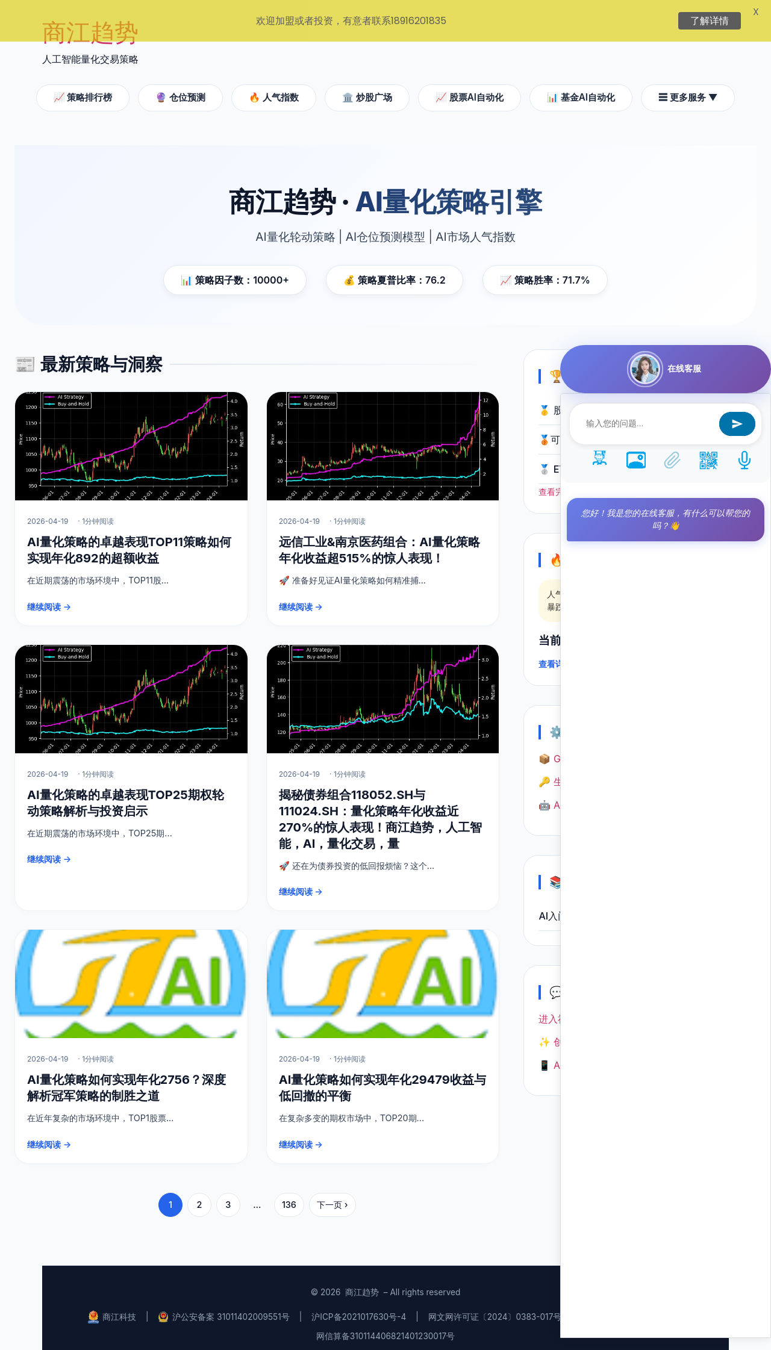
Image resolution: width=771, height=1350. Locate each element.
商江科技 (112, 1308)
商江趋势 (362, 1284)
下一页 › (332, 1196)
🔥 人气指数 (274, 89)
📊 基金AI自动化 (581, 89)
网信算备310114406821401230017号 (385, 1328)
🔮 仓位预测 (180, 89)
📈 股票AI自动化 (469, 89)
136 (289, 1196)
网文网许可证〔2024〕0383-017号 (495, 1308)
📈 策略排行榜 (83, 89)
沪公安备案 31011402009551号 (223, 1308)
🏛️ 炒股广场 (367, 89)
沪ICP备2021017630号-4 (358, 1308)
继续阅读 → (49, 598)
